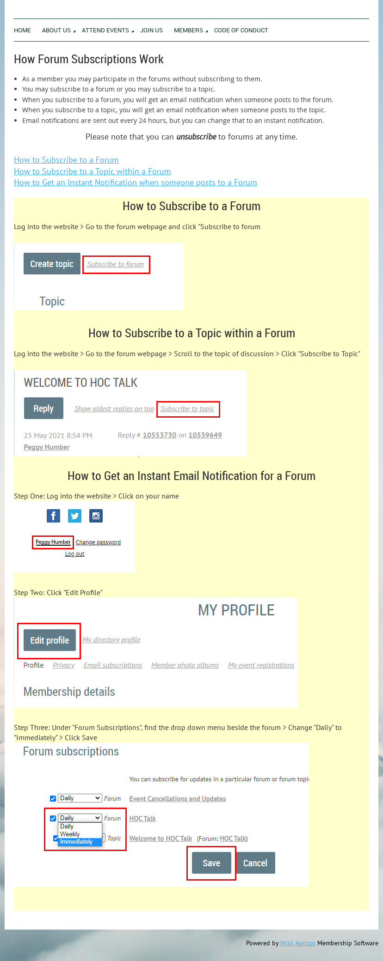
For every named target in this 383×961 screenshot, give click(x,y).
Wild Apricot (297, 943)
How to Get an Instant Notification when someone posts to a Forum (135, 182)
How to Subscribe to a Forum (66, 159)
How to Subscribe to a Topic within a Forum (92, 171)
